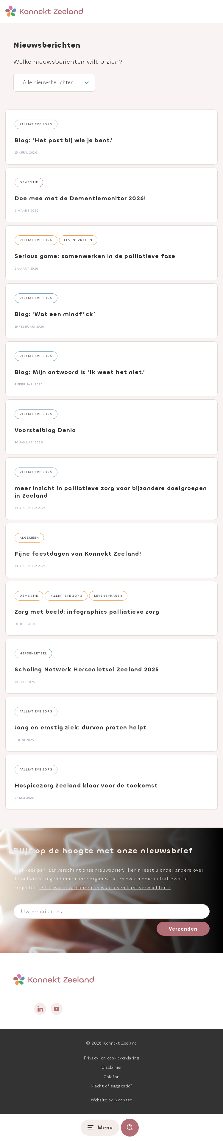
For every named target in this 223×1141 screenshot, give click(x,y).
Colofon (112, 1076)
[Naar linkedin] (40, 1009)
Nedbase (123, 1100)
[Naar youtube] (57, 1009)
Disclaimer (111, 1067)
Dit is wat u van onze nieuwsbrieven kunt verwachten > (105, 887)
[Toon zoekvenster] (130, 1128)
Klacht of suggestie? (111, 1086)
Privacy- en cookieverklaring (112, 1058)
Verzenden (183, 928)
